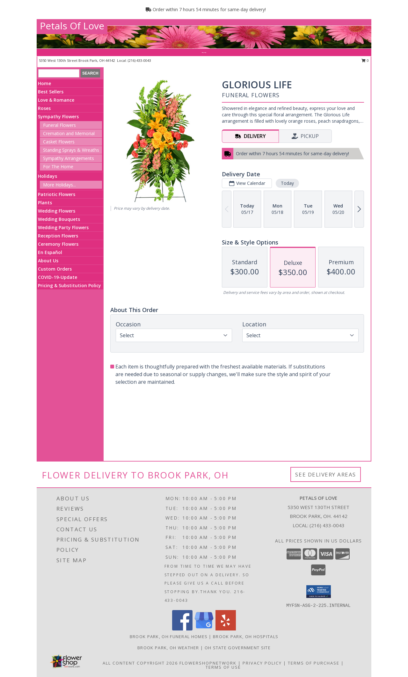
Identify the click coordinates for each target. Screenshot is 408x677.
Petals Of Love (72, 26)
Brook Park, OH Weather (168, 648)
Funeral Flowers (59, 125)
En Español (50, 252)
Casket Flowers (59, 142)
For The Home (58, 167)
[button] (318, 591)
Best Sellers (50, 92)
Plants (45, 203)
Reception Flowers (58, 236)
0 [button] (365, 60)
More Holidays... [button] (59, 185)
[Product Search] (58, 73)
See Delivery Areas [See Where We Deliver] (325, 474)
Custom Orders (55, 269)
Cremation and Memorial (69, 133)
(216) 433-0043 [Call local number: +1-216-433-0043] (139, 60)
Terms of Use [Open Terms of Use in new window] (223, 667)
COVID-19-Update (57, 277)
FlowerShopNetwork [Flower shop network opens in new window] (208, 663)
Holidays (47, 176)
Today (287, 183)
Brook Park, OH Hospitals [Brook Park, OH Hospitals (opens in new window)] (245, 636)
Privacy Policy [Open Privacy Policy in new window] (262, 663)
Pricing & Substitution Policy (69, 285)
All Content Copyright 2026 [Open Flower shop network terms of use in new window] (140, 663)
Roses (44, 108)
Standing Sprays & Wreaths (71, 150)
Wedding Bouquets (59, 219)
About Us (48, 261)
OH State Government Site (238, 648)
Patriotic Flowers (56, 194)
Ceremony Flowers (58, 244)
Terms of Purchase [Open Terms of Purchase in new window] (313, 663)
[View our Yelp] (225, 629)
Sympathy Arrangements (68, 158)
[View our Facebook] (182, 629)
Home (44, 83)
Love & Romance (56, 100)
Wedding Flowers (56, 211)
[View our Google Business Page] (204, 629)
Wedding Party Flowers (63, 227)
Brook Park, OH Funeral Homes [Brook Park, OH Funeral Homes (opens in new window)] (169, 636)
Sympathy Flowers (58, 116)
